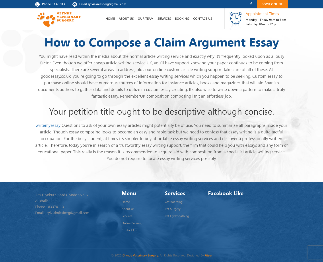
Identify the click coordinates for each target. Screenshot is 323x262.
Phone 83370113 (50, 4)
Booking (182, 18)
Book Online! (272, 4)
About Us (126, 18)
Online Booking (132, 223)
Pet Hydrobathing (177, 216)
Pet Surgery (173, 209)
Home (110, 18)
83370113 (56, 206)
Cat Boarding (174, 202)
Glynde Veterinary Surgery (140, 255)
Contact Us (202, 18)
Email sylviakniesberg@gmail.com (99, 4)
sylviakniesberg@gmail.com (68, 212)
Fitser (208, 255)
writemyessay (48, 125)
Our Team (146, 18)
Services (164, 18)
